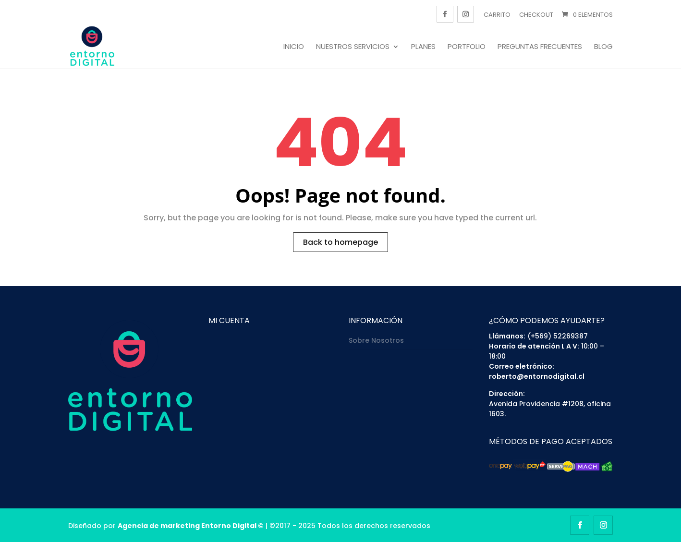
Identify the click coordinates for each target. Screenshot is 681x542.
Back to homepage (340, 242)
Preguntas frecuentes (540, 47)
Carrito (497, 14)
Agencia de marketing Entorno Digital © (191, 525)
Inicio (293, 47)
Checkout (536, 14)
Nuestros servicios (352, 47)
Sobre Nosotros (376, 340)
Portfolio (467, 47)
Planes (423, 47)
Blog (603, 47)
